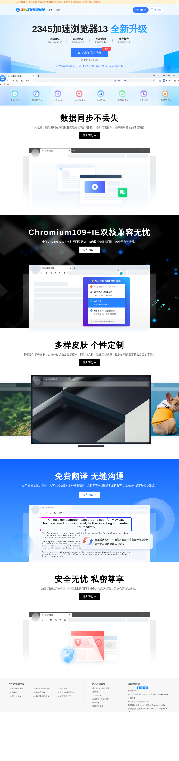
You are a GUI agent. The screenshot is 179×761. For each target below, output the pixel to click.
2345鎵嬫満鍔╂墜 (63, 696)
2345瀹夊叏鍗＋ (62, 688)
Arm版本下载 (116, 66)
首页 (50, 10)
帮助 (58, 10)
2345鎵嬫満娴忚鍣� (41, 696)
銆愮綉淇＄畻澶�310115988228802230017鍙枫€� (147, 709)
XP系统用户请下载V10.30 (91, 66)
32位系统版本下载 (65, 66)
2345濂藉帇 (13, 692)
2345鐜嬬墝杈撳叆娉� (65, 692)
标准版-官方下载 (89, 52)
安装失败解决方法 (89, 60)
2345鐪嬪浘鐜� (39, 692)
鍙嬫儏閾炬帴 (97, 706)
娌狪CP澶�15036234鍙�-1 (156, 705)
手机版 (156, 10)
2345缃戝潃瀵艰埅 (16, 688)
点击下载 (96, 2)
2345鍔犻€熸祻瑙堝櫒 (41, 688)
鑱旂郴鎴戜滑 (143, 689)
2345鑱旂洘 (96, 695)
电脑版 (140, 10)
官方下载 (89, 135)
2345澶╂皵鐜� (15, 696)
